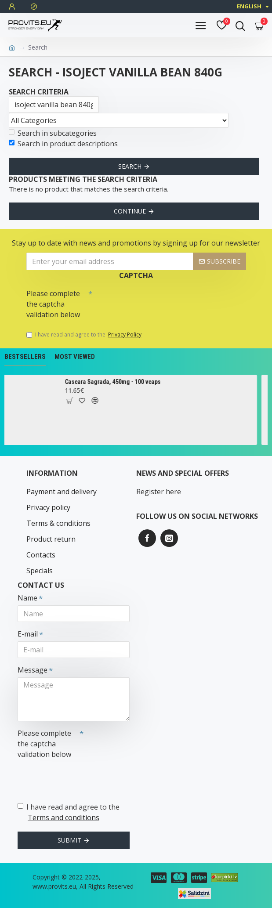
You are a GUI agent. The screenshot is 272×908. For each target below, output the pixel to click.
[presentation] (153, 301)
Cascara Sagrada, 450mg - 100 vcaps (117, 381)
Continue (130, 211)
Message (32, 670)
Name (27, 598)
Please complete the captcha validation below (53, 304)
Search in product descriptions (63, 143)
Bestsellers (25, 357)
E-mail (28, 634)
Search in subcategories (53, 133)
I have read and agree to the (84, 335)
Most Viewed (74, 357)
